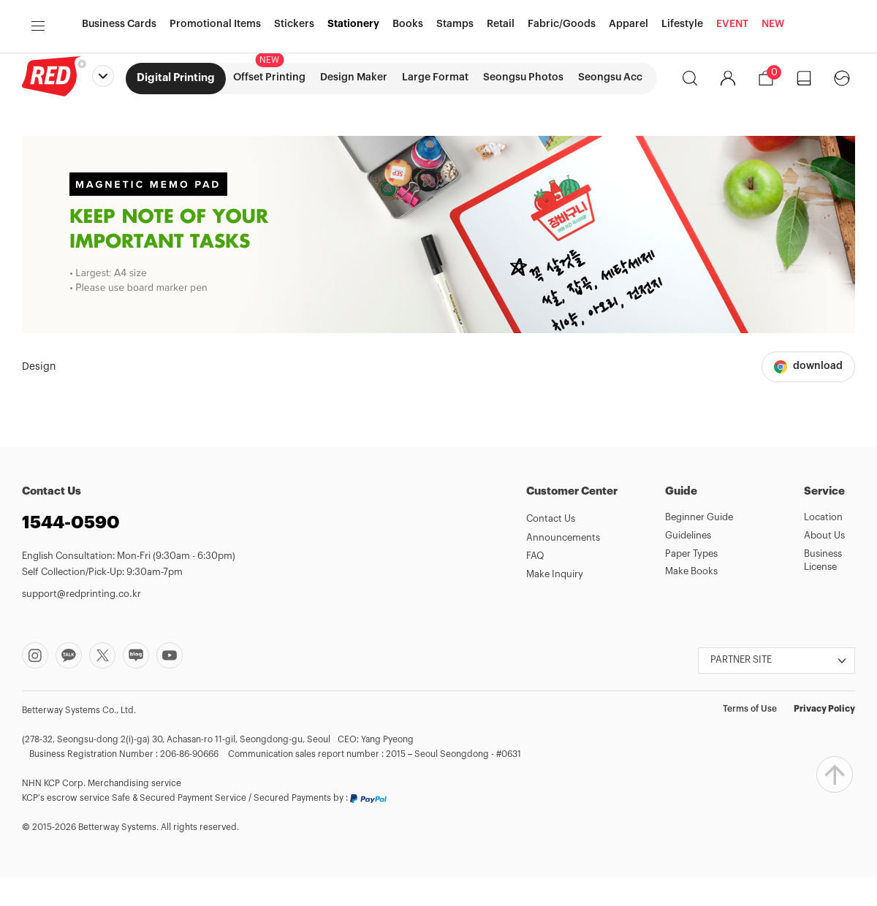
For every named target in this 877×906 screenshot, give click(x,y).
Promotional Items (215, 135)
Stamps (455, 135)
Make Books (691, 599)
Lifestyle (682, 135)
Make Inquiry (554, 602)
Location (823, 545)
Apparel (628, 135)
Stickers (294, 135)
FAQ (535, 584)
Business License (823, 589)
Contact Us (550, 547)
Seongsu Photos (523, 77)
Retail (501, 135)
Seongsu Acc (610, 77)
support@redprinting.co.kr (81, 622)
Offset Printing (269, 77)
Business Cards (119, 135)
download (818, 394)
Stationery (353, 135)
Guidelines (688, 563)
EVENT (732, 135)
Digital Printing (176, 77)
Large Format (435, 77)
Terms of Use (750, 737)
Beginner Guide (699, 545)
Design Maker (353, 77)
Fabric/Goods (562, 135)
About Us (824, 563)
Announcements (563, 566)
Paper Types (691, 582)
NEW (773, 135)
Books (407, 135)
